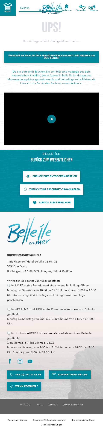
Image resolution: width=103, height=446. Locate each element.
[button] (91, 8)
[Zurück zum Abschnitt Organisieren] (51, 189)
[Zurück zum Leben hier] (51, 203)
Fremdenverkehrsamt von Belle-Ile (24, 255)
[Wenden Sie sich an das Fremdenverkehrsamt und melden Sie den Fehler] (51, 57)
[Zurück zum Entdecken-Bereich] (51, 176)
